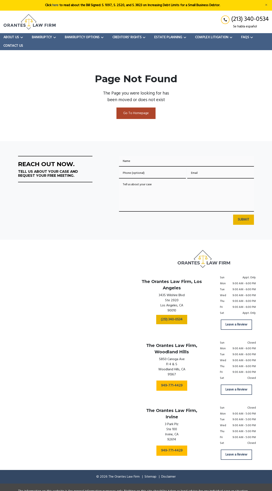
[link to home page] (29, 22)
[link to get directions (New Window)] (171, 304)
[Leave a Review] (236, 325)
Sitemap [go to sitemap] (150, 477)
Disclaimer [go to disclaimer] (168, 477)
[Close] (266, 5)
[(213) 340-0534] (171, 319)
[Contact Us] (13, 46)
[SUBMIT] (243, 220)
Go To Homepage (136, 113)
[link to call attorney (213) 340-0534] (245, 19)
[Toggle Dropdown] (23, 37)
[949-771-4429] (171, 386)
